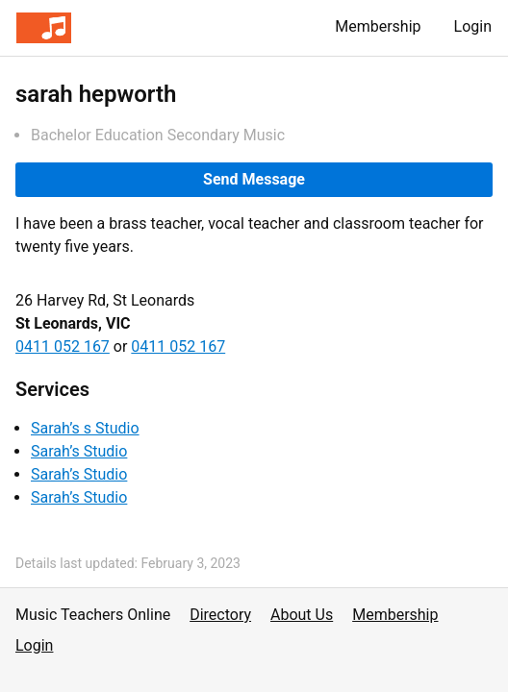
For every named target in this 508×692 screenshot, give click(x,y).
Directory (220, 615)
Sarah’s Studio (79, 451)
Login (473, 26)
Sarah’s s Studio (85, 428)
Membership (377, 26)
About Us (301, 615)
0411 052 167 (62, 346)
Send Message (254, 179)
